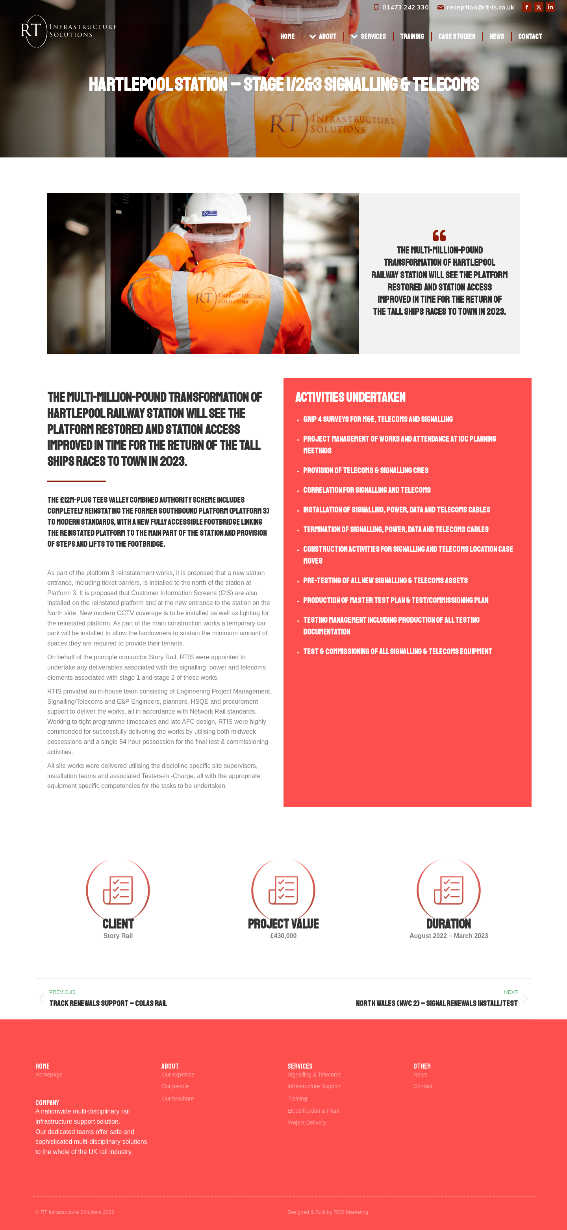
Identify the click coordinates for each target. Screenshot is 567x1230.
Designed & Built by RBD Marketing (327, 1212)
